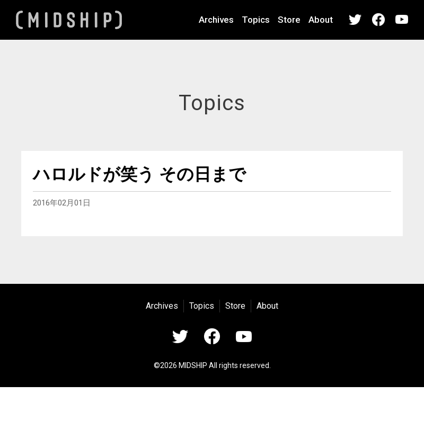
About (320, 19)
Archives (216, 19)
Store (289, 19)
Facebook (378, 19)
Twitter (355, 19)
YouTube (401, 19)
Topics (256, 19)
